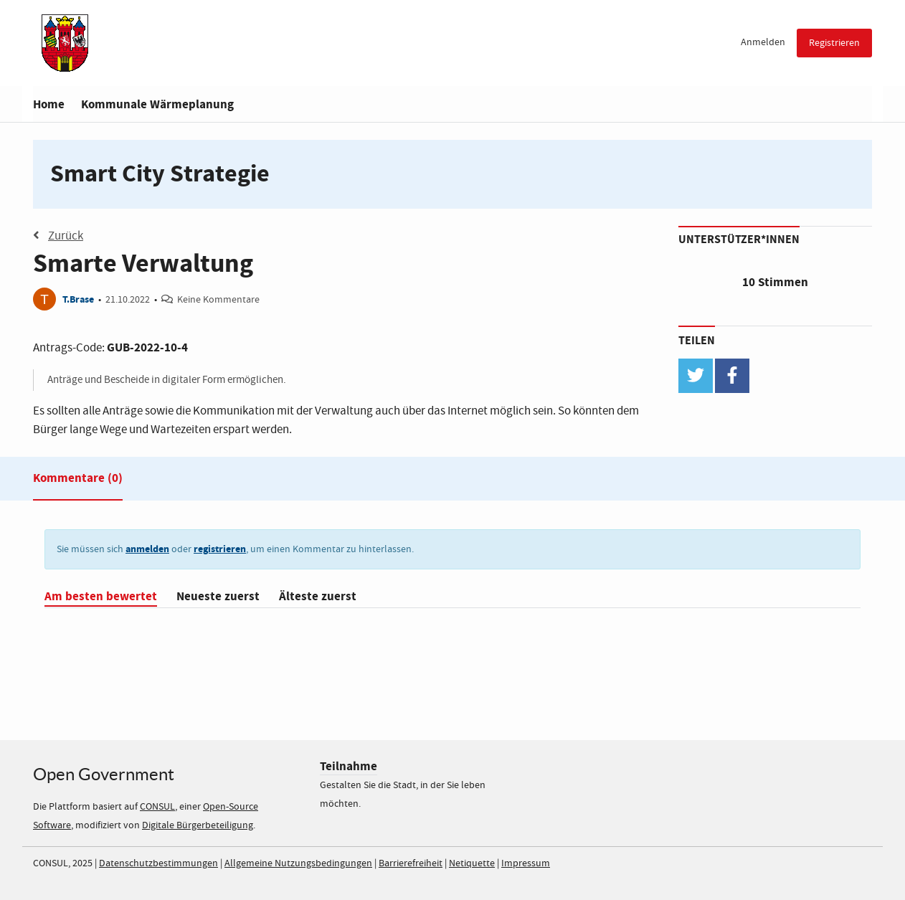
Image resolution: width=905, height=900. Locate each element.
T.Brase (78, 299)
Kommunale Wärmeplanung (157, 104)
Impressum (525, 863)
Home (49, 104)
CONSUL (157, 806)
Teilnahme (348, 766)
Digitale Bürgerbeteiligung (197, 825)
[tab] (78, 481)
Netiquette (472, 863)
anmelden (147, 549)
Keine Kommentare (218, 299)
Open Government (103, 774)
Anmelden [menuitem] (763, 42)
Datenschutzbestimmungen (158, 863)
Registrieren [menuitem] (834, 43)
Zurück (58, 236)
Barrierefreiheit (410, 863)
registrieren (220, 549)
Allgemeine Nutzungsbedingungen (298, 863)
